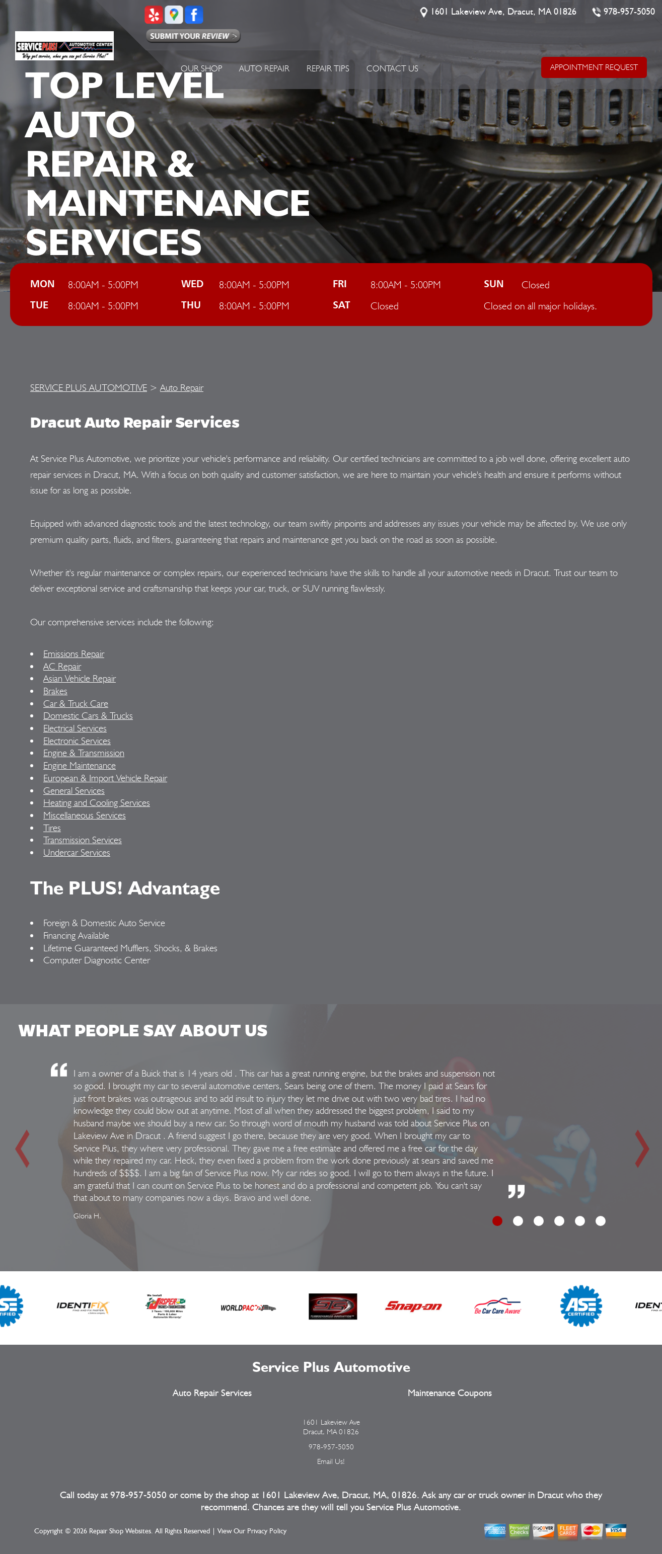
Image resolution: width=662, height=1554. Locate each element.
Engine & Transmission (83, 752)
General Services (74, 790)
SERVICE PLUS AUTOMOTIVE (88, 387)
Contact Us (392, 68)
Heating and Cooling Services (96, 802)
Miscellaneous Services (84, 815)
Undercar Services (76, 852)
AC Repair (62, 666)
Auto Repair (264, 68)
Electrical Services (75, 727)
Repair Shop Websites (120, 1531)
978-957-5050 (629, 12)
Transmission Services (82, 839)
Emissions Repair (73, 653)
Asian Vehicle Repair (79, 678)
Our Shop (202, 68)
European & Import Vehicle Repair (105, 777)
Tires (52, 827)
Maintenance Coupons (450, 1393)
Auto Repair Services (212, 1393)
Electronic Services (77, 740)
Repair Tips (328, 68)
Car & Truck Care (75, 703)
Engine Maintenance (79, 765)
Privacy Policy (266, 1531)
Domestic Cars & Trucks (88, 715)
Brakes (55, 690)
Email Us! (331, 1461)
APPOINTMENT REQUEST (594, 67)
